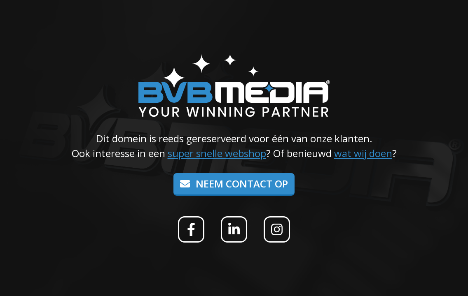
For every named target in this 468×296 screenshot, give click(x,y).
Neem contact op (234, 183)
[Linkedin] (234, 229)
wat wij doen (363, 153)
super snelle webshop (217, 153)
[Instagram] (277, 229)
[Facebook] (191, 229)
